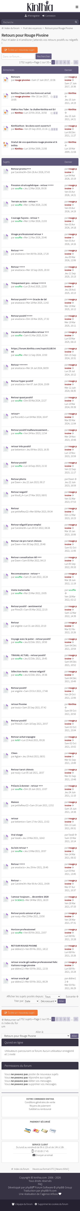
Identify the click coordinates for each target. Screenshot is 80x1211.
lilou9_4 (19, 495)
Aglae (18, 756)
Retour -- (16, 880)
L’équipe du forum (24, 1204)
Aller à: (39, 1032)
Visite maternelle (20, 589)
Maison (15, 801)
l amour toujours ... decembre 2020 (30, 896)
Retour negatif (19, 491)
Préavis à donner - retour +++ (27, 785)
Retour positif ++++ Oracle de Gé (29, 299)
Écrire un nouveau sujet (19, 50)
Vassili (18, 838)
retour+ (15, 413)
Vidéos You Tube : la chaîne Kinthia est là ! (33, 109)
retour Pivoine (19, 704)
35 (76, 62)
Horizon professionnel (23, 929)
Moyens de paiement (40, 1105)
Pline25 (18, 609)
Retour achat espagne (23, 736)
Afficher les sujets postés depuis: (33, 996)
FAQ (40, 1184)
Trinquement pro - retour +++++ (28, 283)
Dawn (18, 482)
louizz (18, 707)
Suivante (72, 996)
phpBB (29, 1187)
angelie (18, 625)
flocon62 (19, 416)
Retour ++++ (18, 266)
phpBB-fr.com (48, 1190)
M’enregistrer (34, 15)
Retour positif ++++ (21, 315)
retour (14, 818)
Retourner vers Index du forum (10, 1023)
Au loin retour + (19, 847)
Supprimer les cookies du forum (53, 1204)
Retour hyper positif (22, 380)
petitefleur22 (21, 511)
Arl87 (17, 740)
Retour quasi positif (22, 397)
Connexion (50, 15)
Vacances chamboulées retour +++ (30, 331)
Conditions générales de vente (40, 1102)
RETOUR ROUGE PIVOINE (24, 945)
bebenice (20, 449)
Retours (15, 76)
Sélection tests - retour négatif (28, 671)
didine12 (19, 948)
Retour (15, 508)
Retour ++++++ (19, 364)
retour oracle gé (20, 978)
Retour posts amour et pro (25, 913)
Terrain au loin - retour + (24, 201)
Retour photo (18, 478)
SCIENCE (19, 900)
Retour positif (18, 462)
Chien (14, 753)
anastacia (19, 253)
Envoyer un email (44, 1155)
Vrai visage (17, 834)
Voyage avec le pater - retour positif (30, 638)
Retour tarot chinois (22, 769)
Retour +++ (17, 250)
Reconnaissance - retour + (25, 573)
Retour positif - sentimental (26, 606)
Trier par (26, 1001)
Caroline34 (20, 172)
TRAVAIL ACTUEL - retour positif (28, 655)
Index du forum (12, 28)
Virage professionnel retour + (27, 234)
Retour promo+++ (21, 168)
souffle (18, 188)
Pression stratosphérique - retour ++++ (32, 185)
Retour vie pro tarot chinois (26, 540)
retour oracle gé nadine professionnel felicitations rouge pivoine (34, 964)
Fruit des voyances (32, 28)
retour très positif (21, 446)
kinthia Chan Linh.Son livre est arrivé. (31, 93)
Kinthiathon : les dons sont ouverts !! (31, 125)
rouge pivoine (22, 79)
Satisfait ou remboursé (40, 1109)
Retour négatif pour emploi (26, 524)
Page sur (41, 62)
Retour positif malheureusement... (30, 429)
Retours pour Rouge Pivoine (59, 28)
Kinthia (72, 93)
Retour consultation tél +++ (26, 557)
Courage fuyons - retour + (25, 217)
